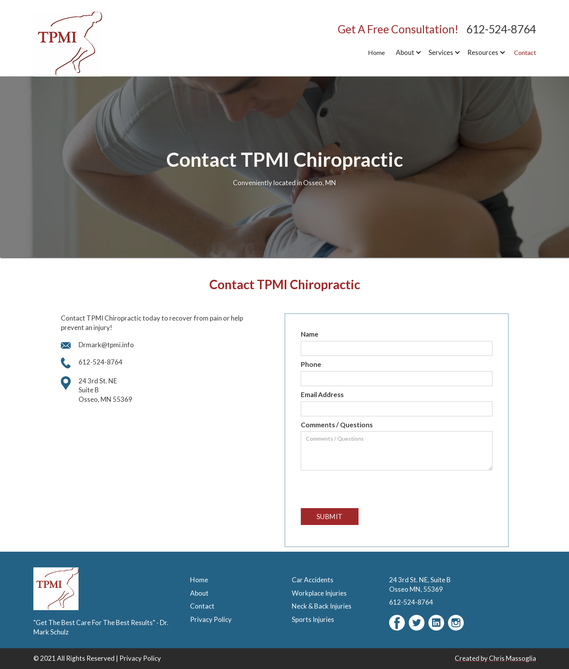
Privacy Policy (140, 658)
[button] (407, 52)
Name (309, 334)
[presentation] (360, 489)
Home (376, 52)
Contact (525, 52)
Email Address (322, 394)
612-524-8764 (501, 29)
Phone (311, 364)
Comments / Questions (337, 425)
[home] (82, 44)
